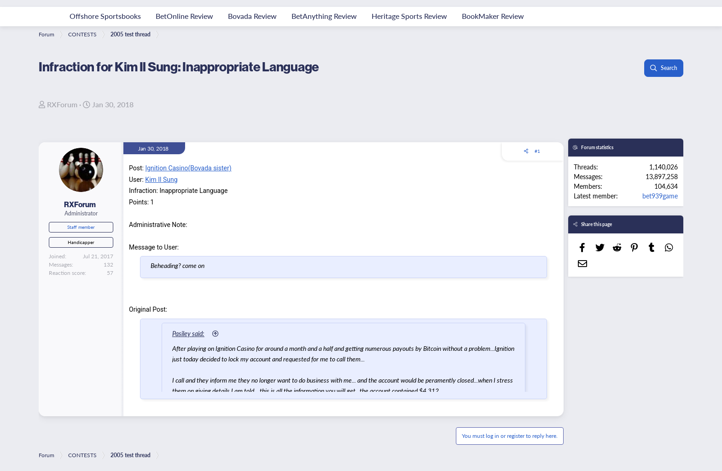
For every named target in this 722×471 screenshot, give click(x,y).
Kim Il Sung (161, 179)
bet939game (660, 195)
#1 (537, 151)
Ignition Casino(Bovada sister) (188, 168)
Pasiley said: (188, 333)
